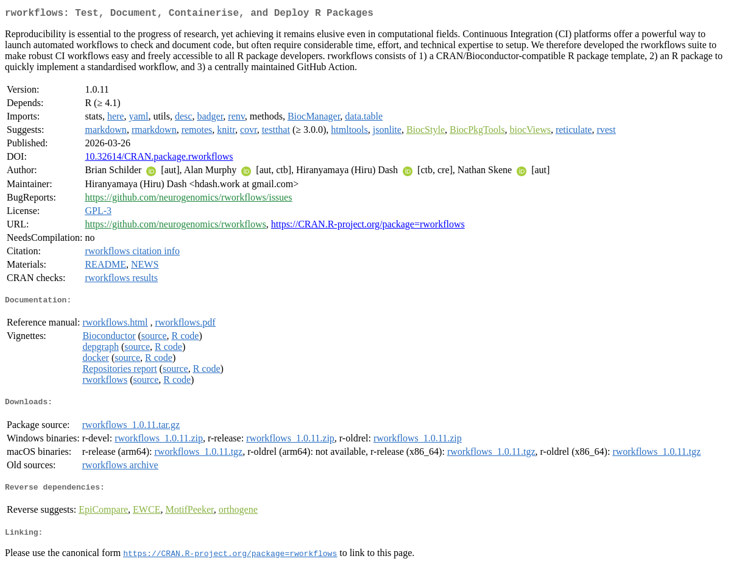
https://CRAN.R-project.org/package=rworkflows (368, 226)
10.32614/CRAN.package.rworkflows (159, 159)
